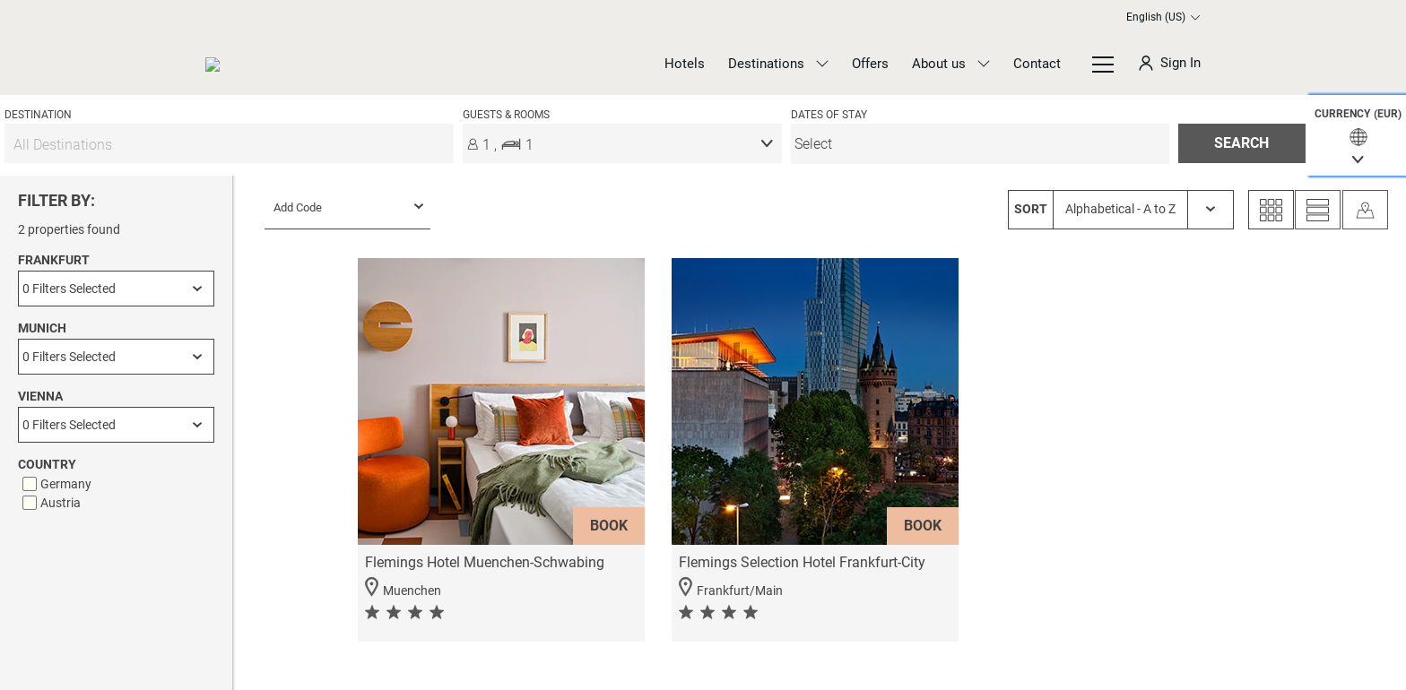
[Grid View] (1271, 209)
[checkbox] (118, 484)
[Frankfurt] (116, 288)
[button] (1358, 135)
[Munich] (116, 357)
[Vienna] (116, 425)
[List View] (1318, 209)
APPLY (116, 627)
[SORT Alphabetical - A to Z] (1121, 209)
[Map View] (1365, 209)
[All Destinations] (229, 144)
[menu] (980, 144)
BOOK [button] (609, 525)
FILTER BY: (56, 200)
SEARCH (1241, 142)
